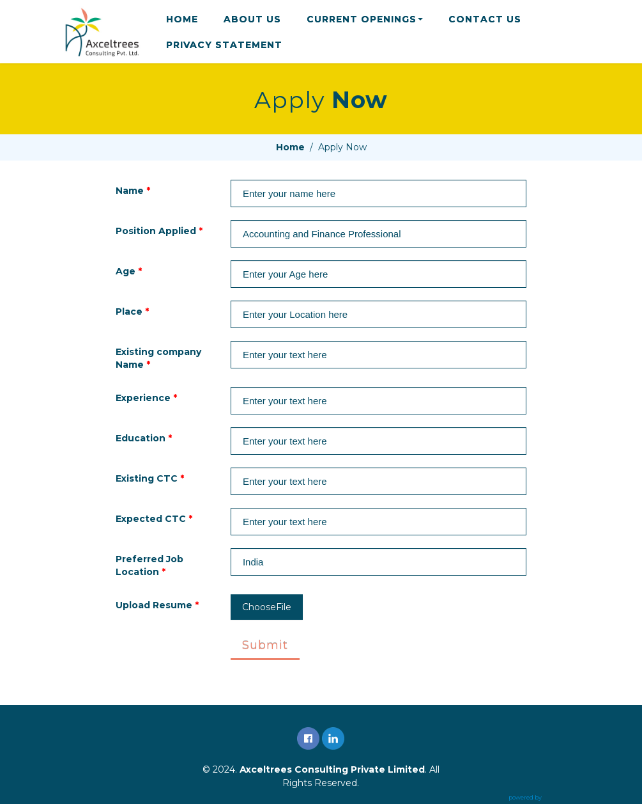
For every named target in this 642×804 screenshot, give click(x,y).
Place (132, 311)
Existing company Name (158, 358)
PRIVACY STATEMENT (224, 45)
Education (144, 438)
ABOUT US (252, 19)
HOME (182, 19)
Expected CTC (154, 518)
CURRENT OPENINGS (365, 19)
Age (129, 271)
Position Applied (159, 231)
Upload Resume (157, 605)
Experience (146, 398)
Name (133, 190)
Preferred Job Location (149, 565)
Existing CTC (150, 478)
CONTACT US (484, 19)
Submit (265, 645)
